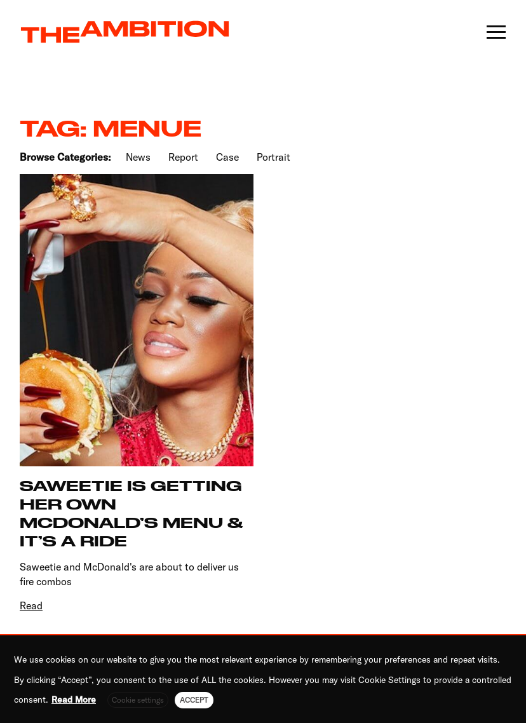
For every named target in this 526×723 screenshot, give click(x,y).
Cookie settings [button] (138, 700)
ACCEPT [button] (194, 700)
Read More (73, 699)
